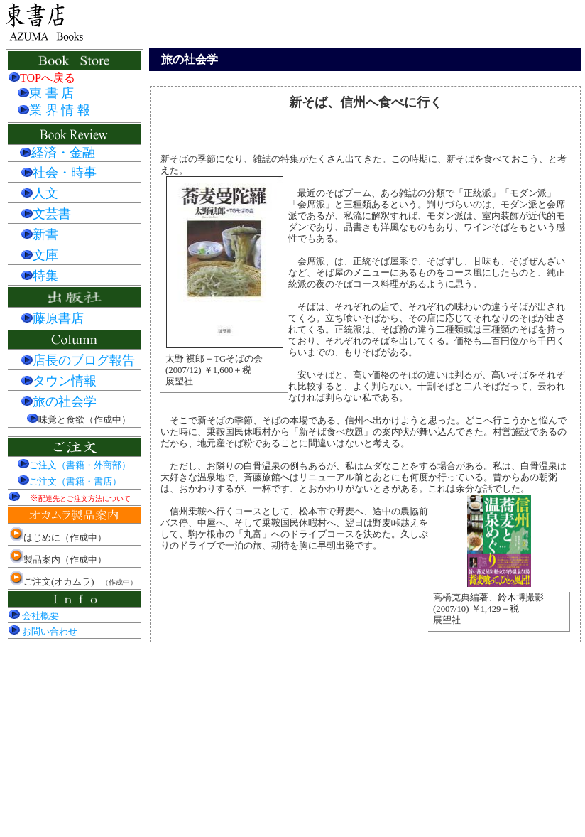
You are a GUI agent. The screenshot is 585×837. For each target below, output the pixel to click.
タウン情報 (59, 381)
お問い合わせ (43, 632)
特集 (39, 276)
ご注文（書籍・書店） (69, 482)
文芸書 (46, 214)
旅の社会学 (59, 401)
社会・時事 (59, 173)
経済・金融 (63, 153)
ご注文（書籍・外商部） (74, 465)
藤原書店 (52, 318)
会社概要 (34, 616)
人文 (39, 193)
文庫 (39, 255)
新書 (39, 234)
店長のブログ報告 (78, 360)
